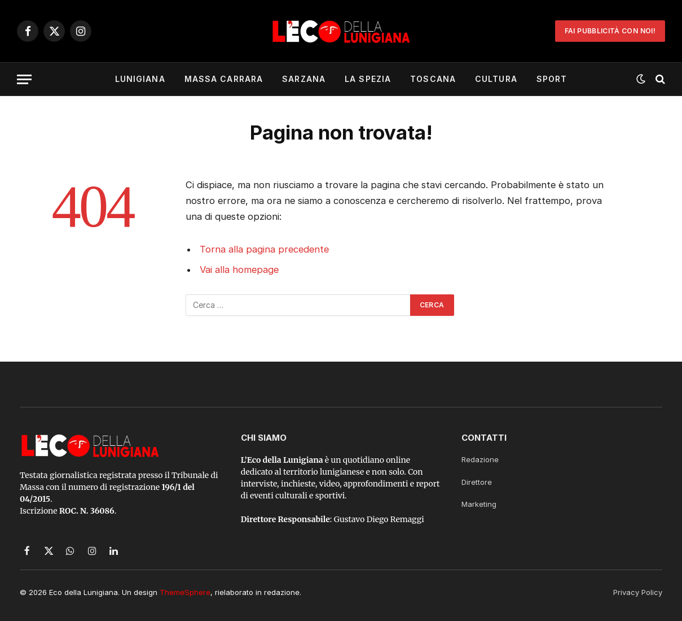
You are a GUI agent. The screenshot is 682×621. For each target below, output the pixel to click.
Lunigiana (140, 79)
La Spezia (368, 79)
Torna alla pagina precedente (264, 249)
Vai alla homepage (239, 269)
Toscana (433, 79)
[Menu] (24, 79)
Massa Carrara (223, 79)
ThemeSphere (185, 592)
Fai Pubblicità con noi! (610, 31)
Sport (551, 79)
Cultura (496, 79)
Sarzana (303, 79)
